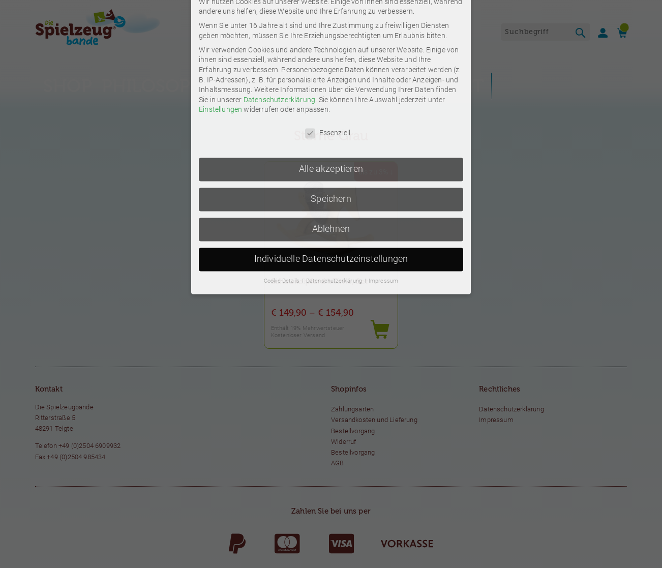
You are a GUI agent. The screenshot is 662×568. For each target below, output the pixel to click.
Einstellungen (220, 12)
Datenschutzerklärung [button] (335, 183)
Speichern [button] (331, 101)
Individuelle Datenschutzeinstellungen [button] (331, 161)
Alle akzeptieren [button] (331, 71)
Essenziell (328, 35)
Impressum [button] (384, 183)
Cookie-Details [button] (283, 183)
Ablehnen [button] (331, 131)
